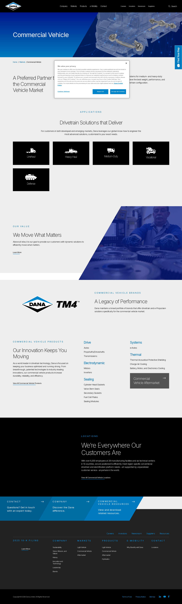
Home (15, 62)
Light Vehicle (81, 547)
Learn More (17, 252)
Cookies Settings (64, 91)
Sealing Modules (91, 401)
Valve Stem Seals (91, 389)
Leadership (57, 567)
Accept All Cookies (118, 91)
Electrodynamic (94, 363)
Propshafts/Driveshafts (94, 352)
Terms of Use (127, 597)
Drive (87, 342)
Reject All (100, 91)
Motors (87, 368)
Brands (55, 571)
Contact (104, 6)
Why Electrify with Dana (135, 547)
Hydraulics (105, 559)
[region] (92, 79)
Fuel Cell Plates (91, 397)
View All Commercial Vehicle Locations (95, 477)
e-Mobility (93, 6)
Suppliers (151, 6)
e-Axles (133, 348)
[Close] (126, 63)
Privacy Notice (141, 597)
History (55, 557)
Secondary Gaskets (92, 393)
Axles (86, 348)
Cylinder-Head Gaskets (94, 384)
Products (83, 6)
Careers (123, 6)
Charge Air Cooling (138, 364)
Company (63, 6)
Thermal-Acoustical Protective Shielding (148, 360)
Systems (136, 342)
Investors (132, 6)
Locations (154, 547)
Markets (74, 6)
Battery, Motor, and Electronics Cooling (147, 368)
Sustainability (57, 547)
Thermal (135, 355)
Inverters (88, 372)
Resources (164, 533)
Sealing (89, 379)
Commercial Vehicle (84, 551)
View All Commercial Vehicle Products (27, 383)
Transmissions (90, 356)
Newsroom (141, 6)
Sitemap (152, 597)
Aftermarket (81, 555)
